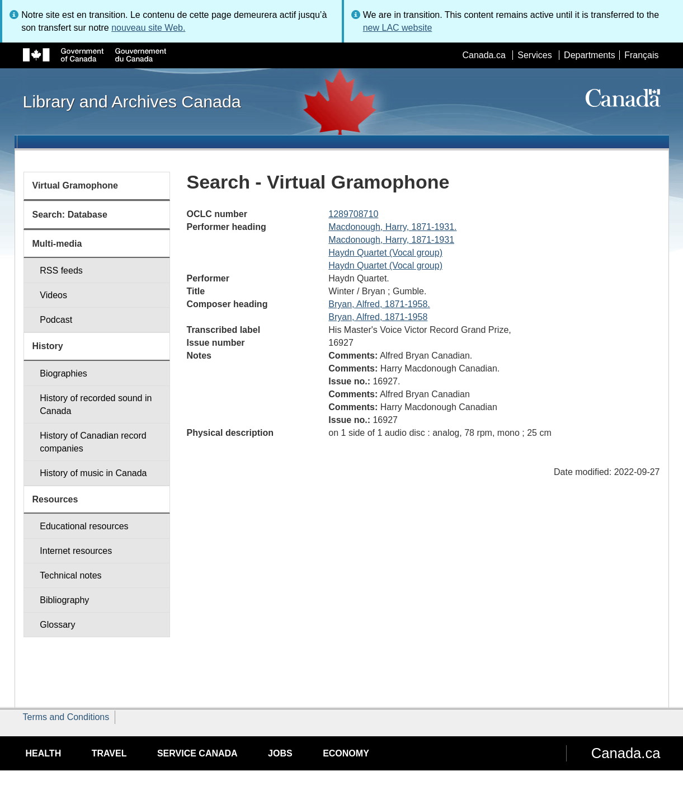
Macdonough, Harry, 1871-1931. (392, 227)
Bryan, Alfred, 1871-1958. (379, 304)
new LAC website (397, 27)
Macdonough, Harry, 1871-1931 (391, 239)
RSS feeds (61, 270)
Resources (55, 499)
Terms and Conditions (66, 717)
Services (534, 55)
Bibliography (64, 600)
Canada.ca (483, 55)
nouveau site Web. (148, 27)
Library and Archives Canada (132, 101)
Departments (589, 55)
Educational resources (84, 526)
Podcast (56, 320)
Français (641, 55)
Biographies (63, 373)
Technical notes (70, 575)
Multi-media (57, 243)
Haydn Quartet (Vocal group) (385, 252)
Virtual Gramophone (75, 185)
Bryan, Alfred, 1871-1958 (377, 317)
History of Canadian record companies (93, 442)
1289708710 (353, 214)
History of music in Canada (93, 473)
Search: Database (69, 214)
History (47, 346)
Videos (53, 295)
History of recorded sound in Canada (96, 404)
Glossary (57, 624)
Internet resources (76, 551)
